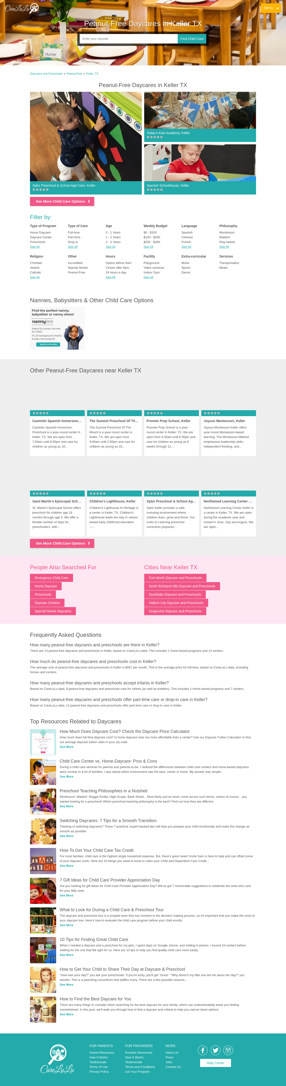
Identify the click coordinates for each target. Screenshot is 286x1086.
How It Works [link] (98, 1057)
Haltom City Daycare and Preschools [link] (176, 603)
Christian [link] (36, 263)
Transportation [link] (229, 263)
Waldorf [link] (224, 237)
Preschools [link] (37, 242)
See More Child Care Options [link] (63, 201)
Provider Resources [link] (138, 1052)
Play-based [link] (227, 242)
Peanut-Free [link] (74, 73)
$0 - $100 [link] (150, 232)
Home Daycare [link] (40, 232)
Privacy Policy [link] (99, 1071)
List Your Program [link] (137, 1071)
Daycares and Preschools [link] (46, 73)
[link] (21, 8)
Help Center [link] (216, 1063)
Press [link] (169, 1057)
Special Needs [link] (78, 267)
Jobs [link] (169, 1062)
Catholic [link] (35, 272)
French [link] (186, 242)
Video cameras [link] (153, 267)
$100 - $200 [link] (151, 237)
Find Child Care (191, 39)
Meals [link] (223, 267)
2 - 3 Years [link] (113, 242)
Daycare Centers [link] (47, 603)
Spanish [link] (187, 232)
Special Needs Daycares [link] (53, 611)
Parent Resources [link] (101, 1052)
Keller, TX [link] (92, 73)
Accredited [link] (75, 263)
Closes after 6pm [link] (117, 267)
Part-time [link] (74, 237)
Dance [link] (186, 272)
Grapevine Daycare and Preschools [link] (175, 611)
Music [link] (186, 263)
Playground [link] (151, 263)
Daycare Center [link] (41, 237)
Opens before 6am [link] (118, 263)
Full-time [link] (74, 232)
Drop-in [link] (73, 242)
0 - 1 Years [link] (113, 232)
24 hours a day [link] (116, 272)
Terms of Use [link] (98, 1067)
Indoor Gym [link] (151, 272)
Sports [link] (186, 267)
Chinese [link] (187, 237)
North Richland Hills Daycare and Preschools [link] (182, 586)
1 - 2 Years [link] (113, 237)
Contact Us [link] (173, 1067)
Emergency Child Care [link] (51, 578)
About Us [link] (172, 1052)
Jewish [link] (34, 267)
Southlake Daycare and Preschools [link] (175, 594)
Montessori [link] (227, 232)
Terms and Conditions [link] (140, 1067)
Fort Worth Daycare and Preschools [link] (175, 578)
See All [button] (34, 246)
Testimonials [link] (98, 1062)
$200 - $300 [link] (151, 242)
